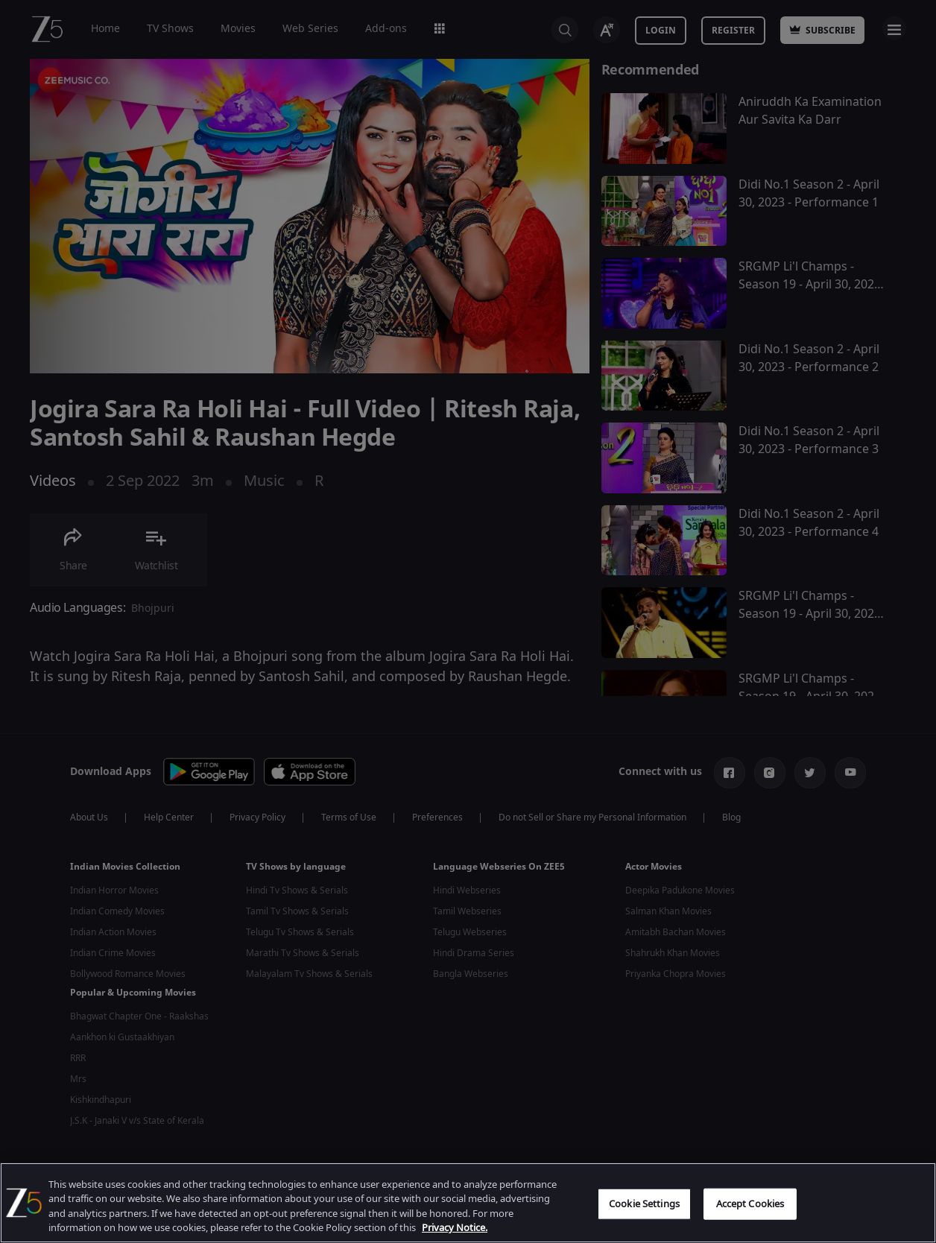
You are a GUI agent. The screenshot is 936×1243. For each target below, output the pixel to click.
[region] (468, 1203)
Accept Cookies (750, 1204)
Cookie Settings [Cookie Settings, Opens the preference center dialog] (644, 1204)
